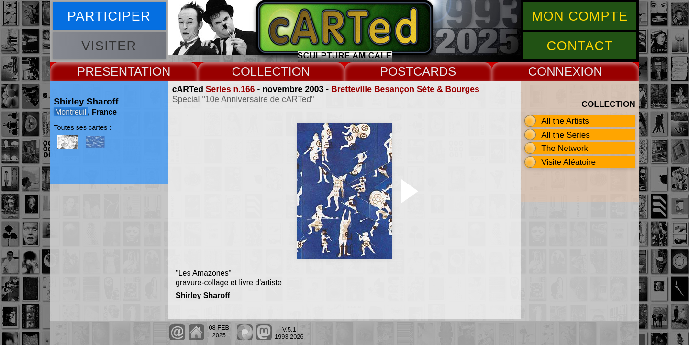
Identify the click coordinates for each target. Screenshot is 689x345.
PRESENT (105, 71)
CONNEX (554, 71)
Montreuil (70, 112)
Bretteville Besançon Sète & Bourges (405, 89)
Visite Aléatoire (568, 162)
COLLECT (260, 71)
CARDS (434, 71)
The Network (564, 148)
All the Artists (565, 121)
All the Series (565, 134)
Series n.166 (230, 89)
